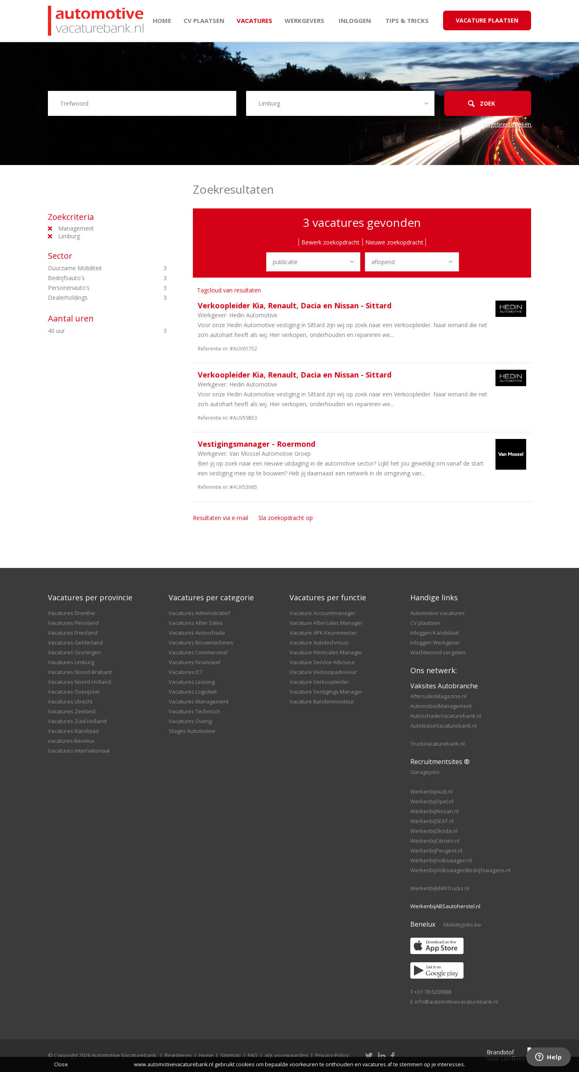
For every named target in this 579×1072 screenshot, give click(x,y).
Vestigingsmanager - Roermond (256, 444)
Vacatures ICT (186, 672)
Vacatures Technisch (194, 711)
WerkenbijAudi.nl (431, 791)
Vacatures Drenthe (71, 613)
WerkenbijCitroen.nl (434, 840)
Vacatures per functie (328, 597)
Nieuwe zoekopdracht (394, 242)
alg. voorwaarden (286, 1055)
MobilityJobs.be (462, 924)
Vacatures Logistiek (193, 691)
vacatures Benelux (71, 740)
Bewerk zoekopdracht (330, 242)
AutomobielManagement (441, 706)
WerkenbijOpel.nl (431, 801)
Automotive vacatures (437, 613)
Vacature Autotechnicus (319, 642)
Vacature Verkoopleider (319, 681)
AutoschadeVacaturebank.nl (445, 715)
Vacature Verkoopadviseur (323, 672)
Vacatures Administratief (199, 613)
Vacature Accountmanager (322, 613)
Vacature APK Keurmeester (323, 632)
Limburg (69, 236)
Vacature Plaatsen (487, 20)
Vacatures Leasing (192, 681)
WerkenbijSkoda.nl (433, 831)
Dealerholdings (93, 298)
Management (76, 228)
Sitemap (230, 1055)
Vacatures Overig (190, 721)
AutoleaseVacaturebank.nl (443, 725)
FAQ (253, 1055)
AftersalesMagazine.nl (438, 696)
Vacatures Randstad (73, 731)
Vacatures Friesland (72, 632)
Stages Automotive (192, 731)
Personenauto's (93, 288)
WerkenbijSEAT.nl (432, 821)
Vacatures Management (198, 701)
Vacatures (254, 20)
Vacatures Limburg (71, 662)
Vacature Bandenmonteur (322, 701)
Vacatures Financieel (194, 662)
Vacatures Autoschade (197, 632)
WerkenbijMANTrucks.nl (439, 888)
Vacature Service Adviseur (322, 662)
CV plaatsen (203, 20)
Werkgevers (304, 20)
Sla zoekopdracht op (285, 518)
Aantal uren (71, 318)
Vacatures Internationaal (79, 750)
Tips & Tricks (407, 20)
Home (162, 20)
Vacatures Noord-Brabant (80, 672)
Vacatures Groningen (74, 652)
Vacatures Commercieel (198, 652)
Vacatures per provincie (90, 597)
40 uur (93, 331)
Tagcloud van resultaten (229, 290)
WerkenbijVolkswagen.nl (441, 860)
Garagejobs (425, 772)
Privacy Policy (332, 1055)
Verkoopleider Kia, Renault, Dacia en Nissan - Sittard (294, 305)
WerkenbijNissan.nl (434, 811)
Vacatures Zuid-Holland (77, 721)
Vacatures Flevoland (73, 622)
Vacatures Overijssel (74, 691)
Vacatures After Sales (196, 622)
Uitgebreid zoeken (507, 124)
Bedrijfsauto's (93, 278)
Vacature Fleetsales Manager (326, 652)
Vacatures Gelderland (75, 642)
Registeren (178, 1055)
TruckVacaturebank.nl (437, 743)
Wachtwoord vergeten (438, 652)
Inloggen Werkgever (435, 642)
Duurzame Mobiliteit (93, 268)
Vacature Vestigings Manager (326, 691)
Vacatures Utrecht (70, 701)
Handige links (434, 597)
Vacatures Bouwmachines (201, 642)
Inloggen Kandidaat (434, 632)
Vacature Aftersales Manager (326, 622)
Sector (60, 255)
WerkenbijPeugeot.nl (436, 850)
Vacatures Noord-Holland (79, 681)
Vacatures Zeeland (71, 711)
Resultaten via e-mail (220, 518)
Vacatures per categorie (211, 597)
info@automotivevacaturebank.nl (456, 1001)
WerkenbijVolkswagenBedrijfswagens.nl (460, 870)
